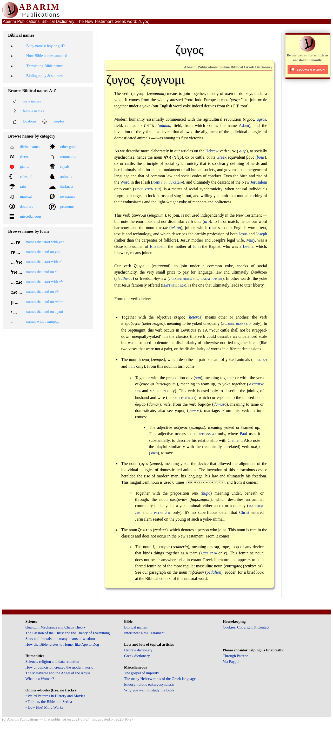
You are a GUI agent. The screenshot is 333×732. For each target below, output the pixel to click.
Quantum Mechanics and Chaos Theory (55, 627)
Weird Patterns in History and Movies (56, 696)
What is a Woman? (39, 679)
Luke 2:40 (176, 182)
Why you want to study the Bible (149, 690)
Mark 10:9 (158, 391)
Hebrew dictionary (138, 650)
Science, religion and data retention (52, 661)
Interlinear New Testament (144, 633)
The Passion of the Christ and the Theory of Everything (67, 633)
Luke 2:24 (260, 360)
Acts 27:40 (209, 553)
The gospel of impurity (141, 673)
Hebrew (212, 151)
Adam (244, 125)
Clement (235, 440)
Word (124, 182)
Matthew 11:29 (173, 285)
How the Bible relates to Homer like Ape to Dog (62, 644)
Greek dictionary (137, 656)
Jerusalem (258, 182)
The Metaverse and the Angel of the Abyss (57, 673)
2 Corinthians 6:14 (236, 324)
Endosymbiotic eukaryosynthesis (149, 684)
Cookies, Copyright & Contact (246, 627)
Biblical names (135, 627)
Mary (250, 240)
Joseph (261, 234)
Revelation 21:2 (147, 189)
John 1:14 (159, 182)
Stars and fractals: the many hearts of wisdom (60, 639)
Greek (221, 157)
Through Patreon (236, 656)
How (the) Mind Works (45, 707)
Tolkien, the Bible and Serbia (50, 701)
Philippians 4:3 (204, 434)
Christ (244, 512)
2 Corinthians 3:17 (183, 279)
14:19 (131, 366)
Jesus (243, 234)
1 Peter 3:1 (186, 398)
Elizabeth (157, 246)
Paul (243, 433)
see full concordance (205, 482)
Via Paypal (231, 661)
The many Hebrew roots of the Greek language (160, 679)
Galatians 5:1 (211, 279)
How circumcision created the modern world (59, 667)
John (197, 246)
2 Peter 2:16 (160, 513)
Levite (248, 246)
